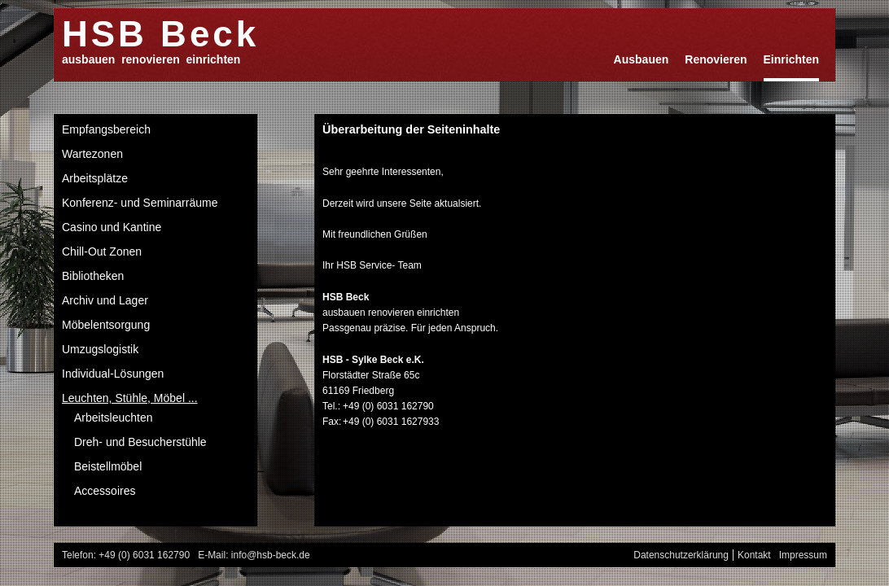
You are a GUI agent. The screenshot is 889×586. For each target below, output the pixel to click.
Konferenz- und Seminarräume (139, 202)
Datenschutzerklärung (681, 555)
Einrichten (791, 59)
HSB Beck (160, 33)
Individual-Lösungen (113, 373)
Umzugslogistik (100, 349)
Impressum (803, 555)
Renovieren (716, 59)
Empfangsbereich (106, 129)
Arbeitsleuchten (113, 417)
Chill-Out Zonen (102, 251)
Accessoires (104, 490)
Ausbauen (641, 59)
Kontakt (754, 555)
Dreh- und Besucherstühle (140, 441)
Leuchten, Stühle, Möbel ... (130, 398)
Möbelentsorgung (106, 324)
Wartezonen (92, 153)
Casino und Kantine (111, 227)
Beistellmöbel (108, 466)
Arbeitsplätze (95, 178)
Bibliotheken (93, 275)
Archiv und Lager (105, 300)
